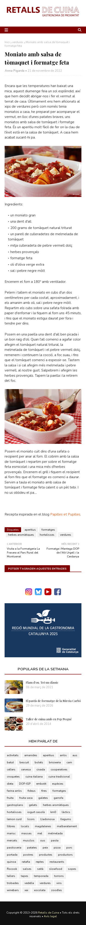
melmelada (55, 833)
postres (28, 855)
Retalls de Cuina (48, 912)
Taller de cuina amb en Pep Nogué (49, 719)
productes (45, 855)
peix (45, 847)
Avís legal (50, 916)
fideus (32, 791)
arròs (63, 755)
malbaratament (67, 826)
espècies (57, 784)
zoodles (56, 890)
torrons (59, 876)
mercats (12, 840)
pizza (57, 847)
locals (25, 826)
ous (42, 840)
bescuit (24, 762)
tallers (11, 876)
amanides (30, 755)
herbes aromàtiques (21, 535)
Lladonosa (47, 819)
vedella (29, 883)
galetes (43, 798)
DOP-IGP (25, 784)
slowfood (55, 869)
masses (26, 833)
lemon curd (14, 819)
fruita (10, 798)
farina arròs (14, 791)
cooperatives (59, 769)
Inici (7, 42)
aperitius (30, 530)
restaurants (57, 862)
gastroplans (15, 805)
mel (39, 833)
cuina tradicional (59, 776)
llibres (11, 826)
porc (69, 847)
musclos (28, 840)
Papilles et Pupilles (65, 514)
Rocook (12, 869)
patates (32, 847)
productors (65, 855)
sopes (72, 869)
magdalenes (43, 826)
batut (10, 762)
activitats (13, 755)
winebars (13, 890)
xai (26, 890)
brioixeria (55, 762)
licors (31, 819)
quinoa (11, 862)
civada (40, 769)
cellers (11, 769)
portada (12, 855)
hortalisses (47, 535)
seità (40, 869)
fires (44, 791)
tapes (24, 876)
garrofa (58, 798)
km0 (53, 812)
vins (59, 883)
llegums (65, 819)
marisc (11, 833)
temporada (41, 876)
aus (74, 755)
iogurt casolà (36, 812)
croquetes (13, 776)
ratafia (26, 862)
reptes (40, 862)
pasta (54, 840)
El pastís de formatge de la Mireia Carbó (53, 701)
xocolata (39, 890)
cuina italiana (34, 776)
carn (69, 762)
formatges (48, 530)
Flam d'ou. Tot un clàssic (42, 682)
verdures (17, 42)
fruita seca (26, 798)
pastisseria (14, 847)
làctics (66, 812)
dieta (10, 784)
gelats (33, 805)
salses (27, 869)
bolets (39, 762)
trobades (13, 883)
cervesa (26, 769)
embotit (41, 784)
